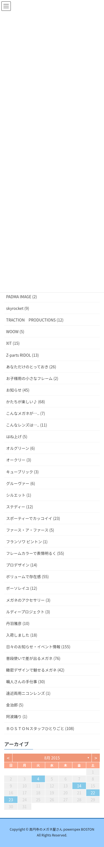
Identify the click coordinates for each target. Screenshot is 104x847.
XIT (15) (13, 343)
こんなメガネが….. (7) (25, 413)
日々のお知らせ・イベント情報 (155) (38, 646)
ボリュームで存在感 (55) (27, 576)
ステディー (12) (19, 506)
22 (93, 792)
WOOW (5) (15, 331)
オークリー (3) (18, 460)
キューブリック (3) (22, 471)
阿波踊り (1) (16, 716)
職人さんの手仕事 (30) (25, 681)
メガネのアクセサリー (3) (28, 600)
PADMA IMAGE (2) (21, 296)
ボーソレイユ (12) (21, 588)
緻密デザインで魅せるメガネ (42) (35, 670)
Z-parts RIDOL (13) (22, 355)
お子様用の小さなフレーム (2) (32, 378)
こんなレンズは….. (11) (26, 425)
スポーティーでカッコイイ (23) (33, 518)
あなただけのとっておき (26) (31, 366)
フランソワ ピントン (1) (27, 541)
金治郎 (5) (14, 705)
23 (11, 799)
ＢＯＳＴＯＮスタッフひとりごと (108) (40, 728)
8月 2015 (52, 758)
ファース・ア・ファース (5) (30, 530)
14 (79, 786)
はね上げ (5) (16, 436)
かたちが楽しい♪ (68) (25, 401)
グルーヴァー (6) (20, 483)
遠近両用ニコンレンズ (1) (28, 693)
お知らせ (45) (17, 390)
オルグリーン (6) (20, 448)
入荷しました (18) (21, 635)
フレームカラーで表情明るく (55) (35, 553)
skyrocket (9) (17, 308)
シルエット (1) (18, 495)
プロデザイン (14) (21, 565)
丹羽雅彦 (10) (17, 623)
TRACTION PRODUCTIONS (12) (35, 320)
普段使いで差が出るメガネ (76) (33, 658)
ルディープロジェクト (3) (28, 611)
